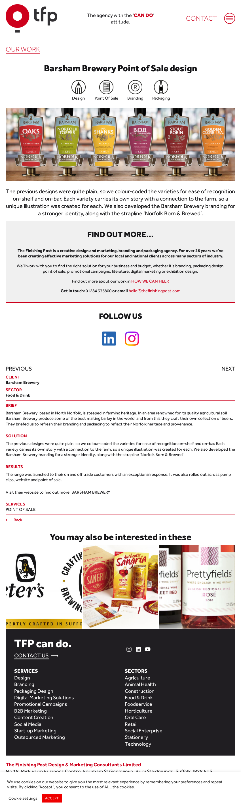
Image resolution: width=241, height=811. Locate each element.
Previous (19, 368)
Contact (201, 18)
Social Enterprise (143, 730)
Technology (138, 744)
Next (228, 368)
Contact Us (31, 655)
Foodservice (138, 704)
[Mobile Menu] (227, 15)
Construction (140, 691)
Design (22, 678)
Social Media (27, 724)
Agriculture (137, 678)
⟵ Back (14, 519)
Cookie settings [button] (23, 798)
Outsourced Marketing (39, 737)
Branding (24, 684)
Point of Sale (20, 509)
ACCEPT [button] (52, 798)
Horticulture (139, 711)
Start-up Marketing (35, 730)
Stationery (136, 737)
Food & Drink (139, 697)
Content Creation (33, 717)
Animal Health (140, 684)
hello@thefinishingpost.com (155, 290)
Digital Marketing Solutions (44, 697)
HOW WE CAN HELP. (150, 281)
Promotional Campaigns (40, 704)
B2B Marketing (30, 711)
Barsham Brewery (90, 492)
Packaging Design (33, 691)
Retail (131, 724)
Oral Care (135, 717)
